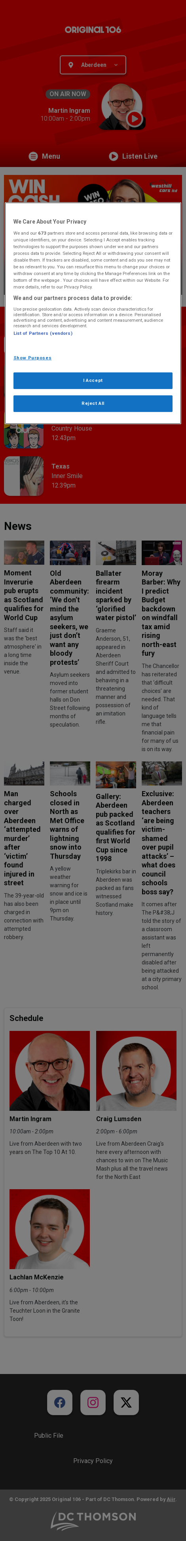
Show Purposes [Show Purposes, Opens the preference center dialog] (32, 358)
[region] (93, 313)
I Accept (93, 380)
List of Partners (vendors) (42, 333)
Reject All (93, 403)
